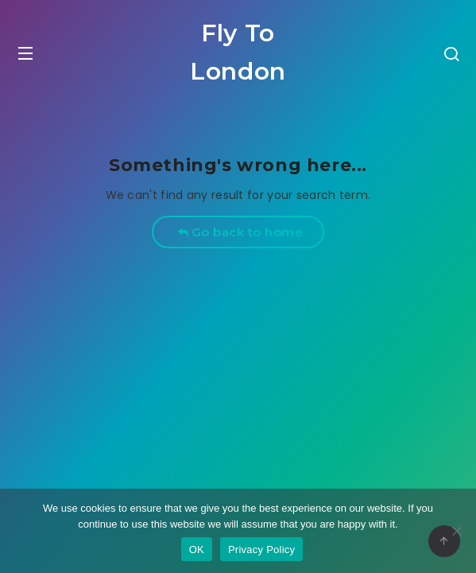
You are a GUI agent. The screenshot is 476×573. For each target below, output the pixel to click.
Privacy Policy (261, 549)
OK (196, 549)
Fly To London (238, 52)
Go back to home (240, 232)
